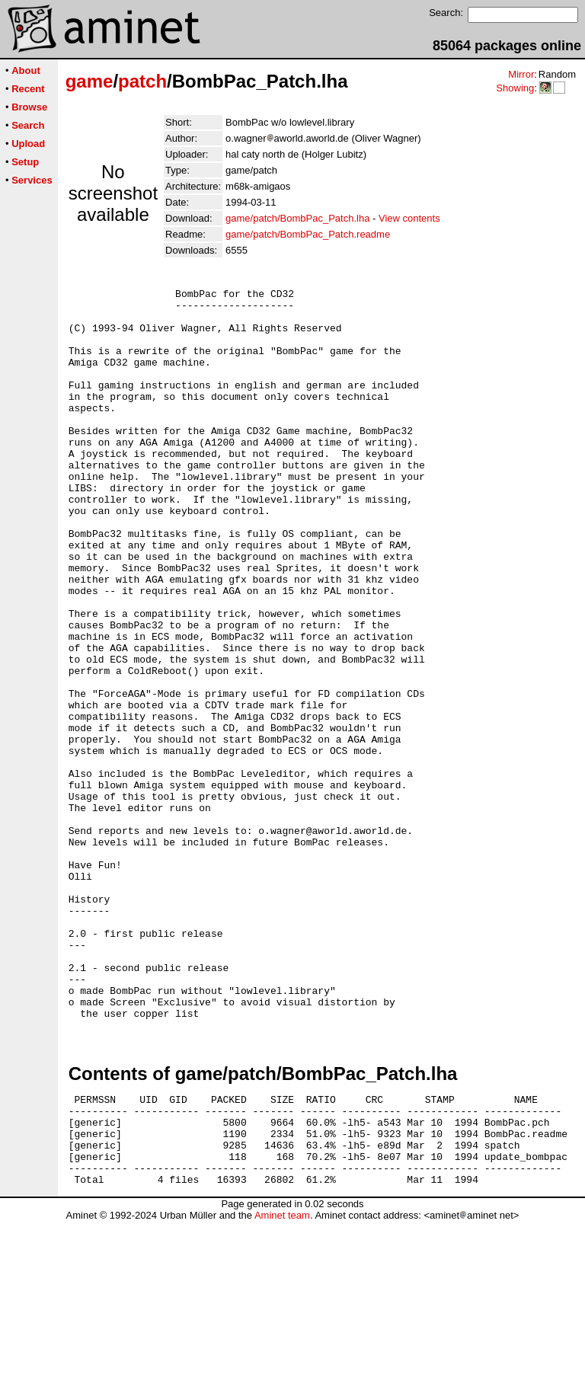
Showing (515, 88)
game (89, 81)
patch (142, 81)
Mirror (521, 74)
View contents (409, 218)
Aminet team (282, 1384)
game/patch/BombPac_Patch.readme (307, 234)
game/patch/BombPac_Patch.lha (297, 218)
